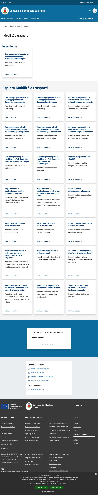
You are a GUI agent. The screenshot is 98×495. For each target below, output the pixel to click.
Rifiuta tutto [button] (56, 487)
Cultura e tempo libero (32, 427)
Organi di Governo (7, 423)
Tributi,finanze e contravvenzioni (60, 430)
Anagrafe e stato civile (32, 423)
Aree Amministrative (8, 427)
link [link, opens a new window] (67, 483)
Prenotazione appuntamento (34, 454)
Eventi (75, 443)
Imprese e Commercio (32, 430)
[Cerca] (94, 10)
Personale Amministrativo (9, 440)
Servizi (12, 26)
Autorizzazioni (54, 440)
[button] (49, 492)
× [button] (96, 474)
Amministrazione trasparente (59, 454)
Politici (3, 437)
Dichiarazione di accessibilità (58, 471)
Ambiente (52, 433)
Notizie (75, 423)
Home (5, 26)
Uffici (3, 430)
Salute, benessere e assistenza (59, 437)
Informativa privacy (55, 464)
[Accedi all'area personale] (87, 2)
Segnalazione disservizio (33, 458)
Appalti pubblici (30, 434)
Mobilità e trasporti (31, 440)
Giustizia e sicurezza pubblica (58, 427)
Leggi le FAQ (29, 461)
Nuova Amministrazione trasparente (57, 459)
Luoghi (75, 440)
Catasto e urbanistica (32, 437)
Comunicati (77, 427)
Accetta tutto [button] (41, 487)
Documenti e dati (6, 444)
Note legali (52, 467)
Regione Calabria (6, 2)
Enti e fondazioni (6, 434)
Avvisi (75, 430)
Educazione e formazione (57, 423)
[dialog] (49, 483)
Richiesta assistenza (32, 464)
